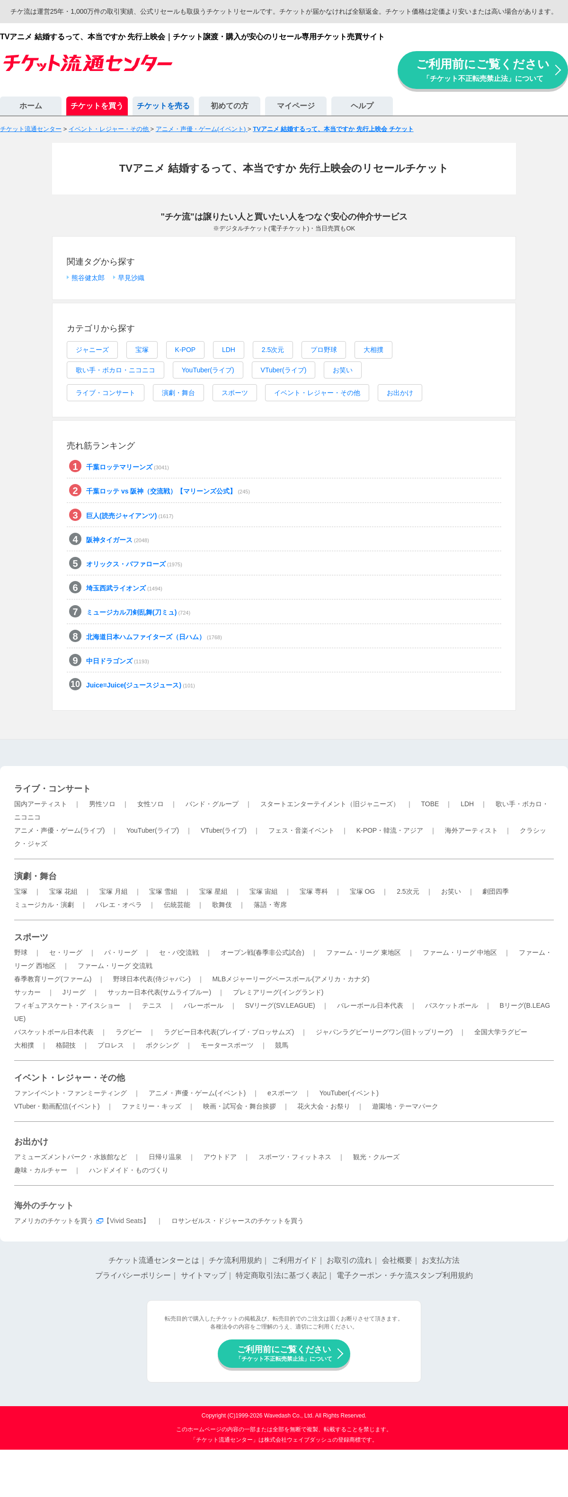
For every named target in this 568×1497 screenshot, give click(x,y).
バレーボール (203, 1005)
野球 (20, 952)
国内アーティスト (40, 804)
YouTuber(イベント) (349, 1093)
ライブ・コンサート (105, 392)
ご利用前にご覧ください (483, 69)
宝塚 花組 (63, 891)
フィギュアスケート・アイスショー (67, 1005)
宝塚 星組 (213, 891)
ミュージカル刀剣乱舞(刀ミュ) (138, 612)
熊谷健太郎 (88, 278)
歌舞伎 (222, 904)
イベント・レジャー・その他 (317, 392)
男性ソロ (102, 804)
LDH (228, 349)
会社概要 (397, 1260)
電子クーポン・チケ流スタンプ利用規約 (405, 1275)
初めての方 (229, 106)
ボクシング (162, 1045)
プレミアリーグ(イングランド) (278, 992)
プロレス (111, 1045)
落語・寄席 (270, 904)
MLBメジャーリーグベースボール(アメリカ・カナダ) (290, 979)
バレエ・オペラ (119, 904)
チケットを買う (97, 106)
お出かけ (400, 392)
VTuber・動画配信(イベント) (57, 1106)
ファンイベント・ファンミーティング (70, 1093)
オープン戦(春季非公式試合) (262, 952)
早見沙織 (131, 278)
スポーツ (235, 392)
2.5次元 (273, 349)
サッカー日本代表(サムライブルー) (159, 992)
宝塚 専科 (314, 891)
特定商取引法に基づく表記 (281, 1275)
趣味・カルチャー (40, 1170)
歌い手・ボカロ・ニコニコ (115, 370)
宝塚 (142, 349)
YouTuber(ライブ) (208, 370)
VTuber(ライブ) (284, 370)
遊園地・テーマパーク (405, 1106)
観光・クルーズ (376, 1157)
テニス (152, 1005)
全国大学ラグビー (500, 1032)
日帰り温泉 (165, 1157)
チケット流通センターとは (153, 1260)
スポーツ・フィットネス (294, 1157)
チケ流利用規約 (235, 1260)
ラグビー (128, 1032)
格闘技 (66, 1045)
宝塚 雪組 (163, 891)
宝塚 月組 (113, 891)
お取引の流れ (349, 1260)
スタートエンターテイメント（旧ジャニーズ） (329, 804)
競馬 (281, 1045)
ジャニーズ (92, 349)
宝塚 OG (362, 891)
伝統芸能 (177, 904)
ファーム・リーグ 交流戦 (115, 965)
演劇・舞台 (178, 392)
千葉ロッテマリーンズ (127, 467)
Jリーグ (74, 992)
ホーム (30, 106)
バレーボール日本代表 (370, 1005)
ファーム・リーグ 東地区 (363, 952)
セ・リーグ (65, 952)
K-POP (185, 349)
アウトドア (220, 1157)
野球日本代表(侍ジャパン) (151, 979)
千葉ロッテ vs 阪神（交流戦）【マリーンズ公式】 (168, 491)
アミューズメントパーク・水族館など (70, 1157)
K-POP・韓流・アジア (390, 830)
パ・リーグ (120, 952)
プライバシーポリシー (133, 1275)
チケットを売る (163, 106)
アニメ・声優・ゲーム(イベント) (197, 1093)
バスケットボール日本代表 (54, 1032)
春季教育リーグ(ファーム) (52, 979)
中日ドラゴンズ (117, 661)
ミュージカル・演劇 (44, 904)
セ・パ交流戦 (179, 952)
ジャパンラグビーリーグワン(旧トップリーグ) (384, 1032)
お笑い (343, 370)
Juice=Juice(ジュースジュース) (140, 685)
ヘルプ (362, 106)
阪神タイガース (117, 540)
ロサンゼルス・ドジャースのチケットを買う (237, 1220)
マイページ (296, 106)
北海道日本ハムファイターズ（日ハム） (154, 637)
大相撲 (373, 349)
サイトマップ (203, 1275)
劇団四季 (495, 891)
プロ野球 (324, 349)
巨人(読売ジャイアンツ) (129, 516)
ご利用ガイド (294, 1260)
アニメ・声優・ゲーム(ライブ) (59, 830)
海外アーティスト (471, 830)
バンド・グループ (212, 804)
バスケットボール (451, 1005)
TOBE (430, 804)
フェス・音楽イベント (301, 830)
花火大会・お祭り (323, 1106)
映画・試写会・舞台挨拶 (239, 1106)
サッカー (27, 992)
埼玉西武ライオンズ (124, 588)
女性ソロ (150, 804)
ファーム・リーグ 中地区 (460, 952)
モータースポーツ (227, 1045)
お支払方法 (441, 1260)
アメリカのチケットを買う (54, 1220)
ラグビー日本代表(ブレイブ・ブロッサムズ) (229, 1032)
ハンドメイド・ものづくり (129, 1170)
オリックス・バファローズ (134, 564)
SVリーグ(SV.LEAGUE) (280, 1005)
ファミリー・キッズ (151, 1106)
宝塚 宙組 (263, 891)
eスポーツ (282, 1093)
